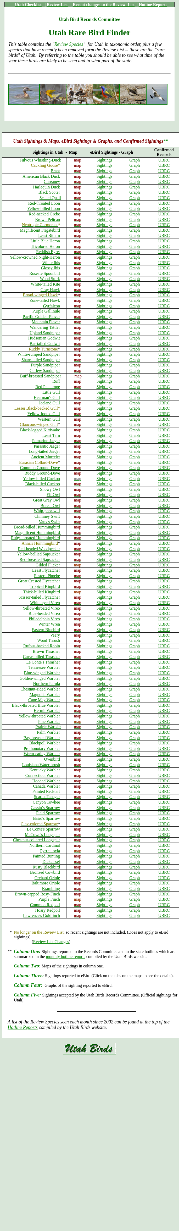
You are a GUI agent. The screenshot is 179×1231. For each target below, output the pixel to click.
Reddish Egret (48, 251)
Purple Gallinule (46, 311)
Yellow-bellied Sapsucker (38, 554)
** (165, 141)
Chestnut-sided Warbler (40, 689)
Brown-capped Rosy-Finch (37, 894)
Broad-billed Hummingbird (37, 527)
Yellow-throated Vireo (41, 608)
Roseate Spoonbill (44, 273)
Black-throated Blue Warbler (36, 705)
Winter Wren (49, 624)
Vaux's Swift (49, 522)
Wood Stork (50, 278)
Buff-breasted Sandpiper (40, 376)
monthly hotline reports (65, 956)
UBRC (164, 160)
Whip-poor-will (47, 511)
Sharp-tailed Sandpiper (40, 360)
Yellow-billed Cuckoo (41, 478)
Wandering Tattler (45, 327)
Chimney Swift (47, 516)
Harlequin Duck (46, 187)
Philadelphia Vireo (44, 619)
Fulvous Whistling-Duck (40, 160)
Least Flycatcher (46, 570)
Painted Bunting (46, 856)
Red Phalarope (47, 387)
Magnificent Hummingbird (38, 532)
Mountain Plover (46, 322)
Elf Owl (53, 494)
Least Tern (51, 435)
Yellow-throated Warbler (39, 716)
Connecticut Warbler (42, 775)
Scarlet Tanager (47, 796)
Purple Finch (49, 899)
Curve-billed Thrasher (41, 656)
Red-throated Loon (44, 203)
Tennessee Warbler (44, 667)
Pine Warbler (49, 721)
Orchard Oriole (47, 878)
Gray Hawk (50, 289)
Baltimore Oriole (45, 883)
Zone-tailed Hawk (45, 300)
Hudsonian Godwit (44, 338)
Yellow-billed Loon (43, 208)
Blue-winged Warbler (42, 673)
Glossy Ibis (50, 268)
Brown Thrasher (46, 651)
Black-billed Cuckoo (42, 484)
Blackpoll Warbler (44, 743)
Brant (55, 171)
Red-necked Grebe (44, 214)
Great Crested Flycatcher (39, 581)
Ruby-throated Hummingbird (35, 538)
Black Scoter (49, 192)
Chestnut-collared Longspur (36, 840)
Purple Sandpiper (45, 365)
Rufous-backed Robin (41, 646)
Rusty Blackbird (46, 867)
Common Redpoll (45, 905)
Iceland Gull (49, 403)
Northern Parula (46, 683)
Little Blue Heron (45, 241)
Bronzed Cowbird (45, 872)
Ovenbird (52, 759)
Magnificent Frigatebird (40, 230)
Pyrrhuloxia (50, 851)
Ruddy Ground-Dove (42, 473)
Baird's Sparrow (46, 818)
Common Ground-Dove (40, 467)
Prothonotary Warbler (42, 748)
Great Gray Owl (46, 500)
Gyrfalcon (51, 306)
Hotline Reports (23, 1027)
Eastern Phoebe (47, 575)
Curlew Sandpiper (45, 370)
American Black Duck (41, 176)
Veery (55, 635)
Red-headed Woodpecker (39, 549)
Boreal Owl (50, 505)
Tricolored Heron (45, 246)
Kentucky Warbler (44, 770)
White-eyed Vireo (45, 602)
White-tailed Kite (45, 284)
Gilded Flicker (48, 565)
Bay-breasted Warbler (42, 738)
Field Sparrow (48, 813)
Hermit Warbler (47, 710)
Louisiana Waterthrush (41, 764)
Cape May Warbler (44, 700)
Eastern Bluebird (46, 629)
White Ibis (51, 262)
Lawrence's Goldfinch (41, 915)
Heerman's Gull (47, 397)
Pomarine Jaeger (46, 440)
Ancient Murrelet (45, 457)
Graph (134, 160)
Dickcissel (51, 861)
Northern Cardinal (44, 845)
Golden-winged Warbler (40, 678)
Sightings (104, 160)
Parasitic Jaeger (47, 446)
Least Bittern (49, 235)
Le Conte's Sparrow (43, 829)
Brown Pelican (47, 219)
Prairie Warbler (48, 727)
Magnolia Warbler (45, 694)
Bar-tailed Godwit (45, 343)
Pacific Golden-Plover (41, 316)
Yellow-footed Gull (43, 413)
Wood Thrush (48, 640)
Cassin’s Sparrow (45, 807)
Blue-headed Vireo (44, 613)
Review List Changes (51, 941)
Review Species (68, 44)
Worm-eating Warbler (42, 753)
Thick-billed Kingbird (41, 592)
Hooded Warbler (46, 781)
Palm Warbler (48, 732)
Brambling (51, 888)
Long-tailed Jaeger (44, 451)
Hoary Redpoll (47, 910)
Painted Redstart (46, 791)
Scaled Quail (50, 198)
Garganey (52, 181)
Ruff (56, 381)
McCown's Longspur (42, 834)
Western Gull (49, 419)
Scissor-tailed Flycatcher (39, 597)
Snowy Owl (50, 489)
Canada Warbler (46, 786)
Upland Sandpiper (45, 333)
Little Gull (51, 392)
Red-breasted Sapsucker (40, 559)
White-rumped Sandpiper (39, 354)
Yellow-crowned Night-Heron (35, 257)
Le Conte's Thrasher (43, 662)
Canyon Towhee (46, 802)
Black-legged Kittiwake (40, 430)
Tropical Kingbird (45, 586)
